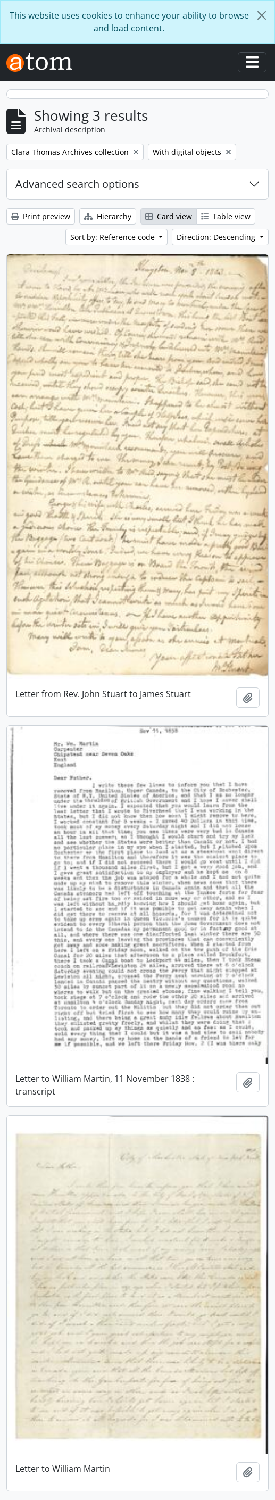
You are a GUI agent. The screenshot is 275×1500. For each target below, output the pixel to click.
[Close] (261, 15)
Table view (226, 216)
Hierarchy (107, 216)
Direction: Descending (217, 237)
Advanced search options (77, 184)
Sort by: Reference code (113, 237)
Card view (168, 216)
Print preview (40, 216)
